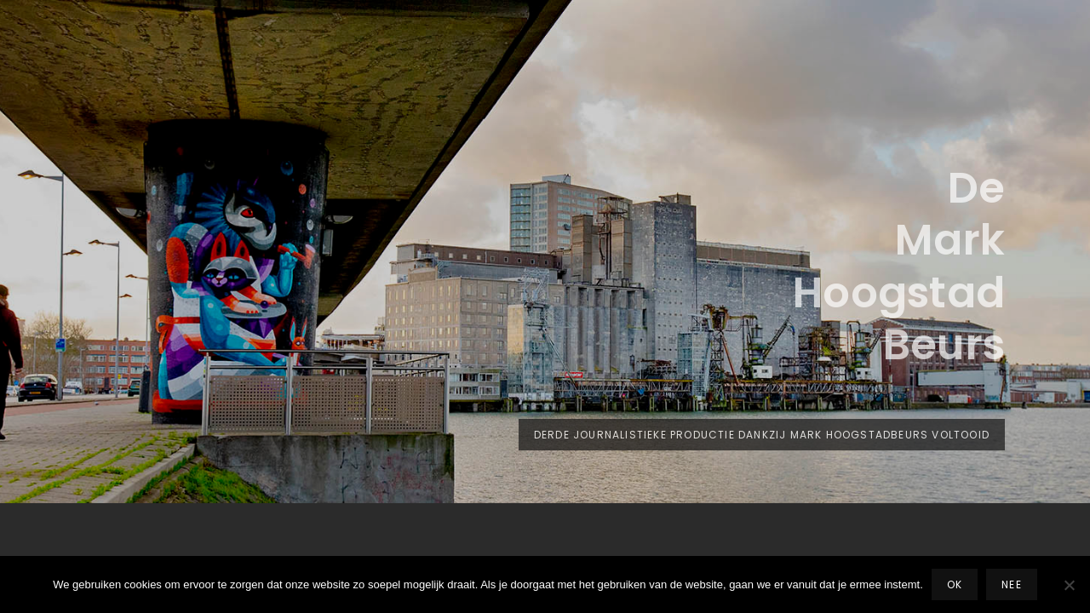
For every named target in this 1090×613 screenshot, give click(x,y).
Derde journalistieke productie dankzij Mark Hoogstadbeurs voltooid (769, 437)
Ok (954, 584)
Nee (1011, 584)
